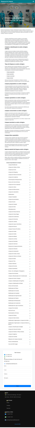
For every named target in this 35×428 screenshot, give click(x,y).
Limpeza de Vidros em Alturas (19, 256)
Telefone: (5, 373)
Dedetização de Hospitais (19, 293)
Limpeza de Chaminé (19, 249)
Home (8, 403)
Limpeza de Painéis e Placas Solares (19, 331)
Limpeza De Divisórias (19, 219)
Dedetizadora (19, 194)
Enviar (17, 386)
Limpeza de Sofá (19, 207)
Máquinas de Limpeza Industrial (19, 339)
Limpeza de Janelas (19, 221)
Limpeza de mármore (19, 244)
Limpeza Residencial (19, 165)
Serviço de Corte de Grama (19, 182)
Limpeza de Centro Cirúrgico (19, 278)
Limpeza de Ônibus (19, 315)
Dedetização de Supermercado (19, 295)
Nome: (5, 365)
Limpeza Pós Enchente (19, 273)
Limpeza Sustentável (19, 268)
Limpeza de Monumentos (19, 189)
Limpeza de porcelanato (19, 199)
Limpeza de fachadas (19, 241)
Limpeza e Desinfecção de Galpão (19, 327)
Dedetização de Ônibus (19, 288)
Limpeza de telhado (19, 236)
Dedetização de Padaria (19, 298)
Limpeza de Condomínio (19, 216)
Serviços (8, 409)
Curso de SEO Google (19, 344)
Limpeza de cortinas (19, 239)
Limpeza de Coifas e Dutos (19, 253)
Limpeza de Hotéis (19, 231)
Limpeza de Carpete (19, 204)
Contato (8, 406)
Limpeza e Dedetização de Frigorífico (19, 281)
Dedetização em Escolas (19, 291)
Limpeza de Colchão (19, 336)
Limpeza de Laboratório (19, 192)
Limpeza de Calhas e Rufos (19, 167)
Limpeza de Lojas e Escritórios (19, 224)
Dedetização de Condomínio (19, 303)
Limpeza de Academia (19, 177)
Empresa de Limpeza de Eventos (19, 246)
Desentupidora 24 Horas (19, 313)
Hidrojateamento (19, 209)
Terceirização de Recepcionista (19, 179)
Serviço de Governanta (19, 286)
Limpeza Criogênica (19, 334)
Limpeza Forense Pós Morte (19, 229)
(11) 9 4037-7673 (9, 354)
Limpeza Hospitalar (19, 197)
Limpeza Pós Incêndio (19, 308)
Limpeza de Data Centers (19, 318)
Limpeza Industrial (19, 263)
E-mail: (5, 369)
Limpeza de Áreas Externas (19, 211)
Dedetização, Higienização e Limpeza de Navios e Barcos (19, 323)
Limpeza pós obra (19, 169)
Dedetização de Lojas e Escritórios (19, 305)
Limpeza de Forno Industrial (19, 184)
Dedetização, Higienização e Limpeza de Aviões (19, 320)
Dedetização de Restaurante (19, 300)
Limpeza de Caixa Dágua (19, 214)
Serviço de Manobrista (19, 341)
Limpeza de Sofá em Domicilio (19, 174)
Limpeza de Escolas (19, 266)
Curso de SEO (17, 424)
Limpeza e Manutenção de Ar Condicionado (19, 276)
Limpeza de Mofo (19, 258)
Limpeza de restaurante (19, 251)
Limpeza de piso (19, 202)
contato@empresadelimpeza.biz (11, 363)
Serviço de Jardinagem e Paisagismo (19, 271)
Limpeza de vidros (19, 187)
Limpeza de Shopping (19, 172)
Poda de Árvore (19, 310)
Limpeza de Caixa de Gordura (19, 329)
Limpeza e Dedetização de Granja (19, 283)
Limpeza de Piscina (19, 226)
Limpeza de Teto (19, 261)
